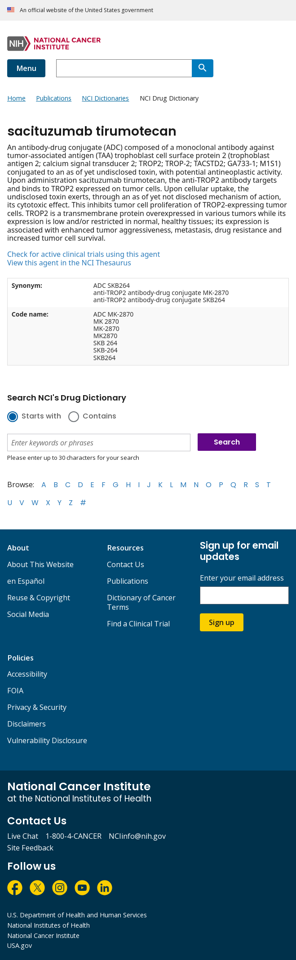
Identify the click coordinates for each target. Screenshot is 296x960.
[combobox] (124, 68)
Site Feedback (30, 848)
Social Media (28, 614)
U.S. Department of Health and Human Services (77, 915)
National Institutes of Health (48, 925)
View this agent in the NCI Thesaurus (69, 263)
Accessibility (27, 674)
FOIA (15, 691)
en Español (25, 581)
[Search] (202, 68)
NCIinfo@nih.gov (137, 836)
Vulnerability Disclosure (47, 740)
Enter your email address (242, 578)
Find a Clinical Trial (138, 624)
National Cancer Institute (43, 935)
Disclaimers (26, 724)
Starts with (41, 416)
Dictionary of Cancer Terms (141, 602)
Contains (99, 416)
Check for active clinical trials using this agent (83, 254)
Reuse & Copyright (38, 598)
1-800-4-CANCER (73, 836)
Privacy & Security (36, 707)
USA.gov (19, 945)
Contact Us (125, 564)
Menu (26, 68)
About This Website (40, 564)
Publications (127, 581)
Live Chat (22, 836)
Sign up (221, 622)
